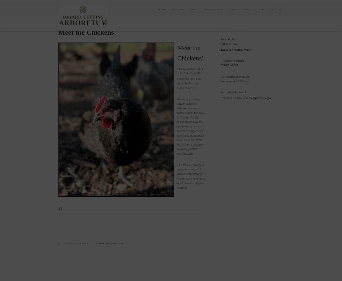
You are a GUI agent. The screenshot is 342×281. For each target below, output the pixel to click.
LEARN (232, 9)
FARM (246, 9)
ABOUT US (177, 9)
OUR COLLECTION (212, 9)
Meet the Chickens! (87, 62)
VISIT (192, 9)
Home (161, 9)
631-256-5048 (229, 74)
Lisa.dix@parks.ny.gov (257, 128)
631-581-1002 (229, 95)
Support (260, 9)
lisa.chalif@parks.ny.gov (236, 79)
